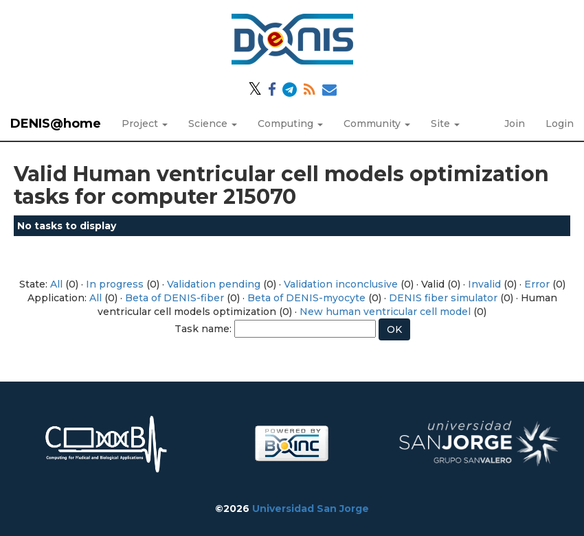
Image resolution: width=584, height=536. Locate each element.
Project (145, 123)
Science (212, 123)
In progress (115, 284)
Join (514, 123)
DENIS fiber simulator (443, 298)
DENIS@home (55, 123)
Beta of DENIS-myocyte (306, 298)
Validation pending (213, 284)
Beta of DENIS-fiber (174, 298)
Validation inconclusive (341, 284)
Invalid (484, 284)
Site (445, 123)
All (56, 284)
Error (537, 284)
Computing (290, 123)
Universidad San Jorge (310, 508)
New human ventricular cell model (385, 311)
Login (560, 123)
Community (377, 123)
